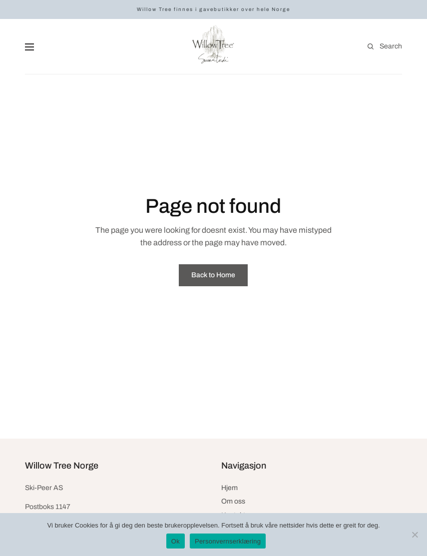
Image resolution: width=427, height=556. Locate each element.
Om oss (233, 501)
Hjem (229, 488)
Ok (175, 541)
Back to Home (213, 275)
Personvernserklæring (228, 541)
